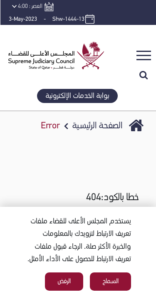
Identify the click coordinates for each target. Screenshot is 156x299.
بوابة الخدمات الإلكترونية (77, 96)
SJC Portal (136, 127)
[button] (53, 35)
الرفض (64, 281)
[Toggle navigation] (143, 55)
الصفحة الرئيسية (97, 125)
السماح (110, 281)
